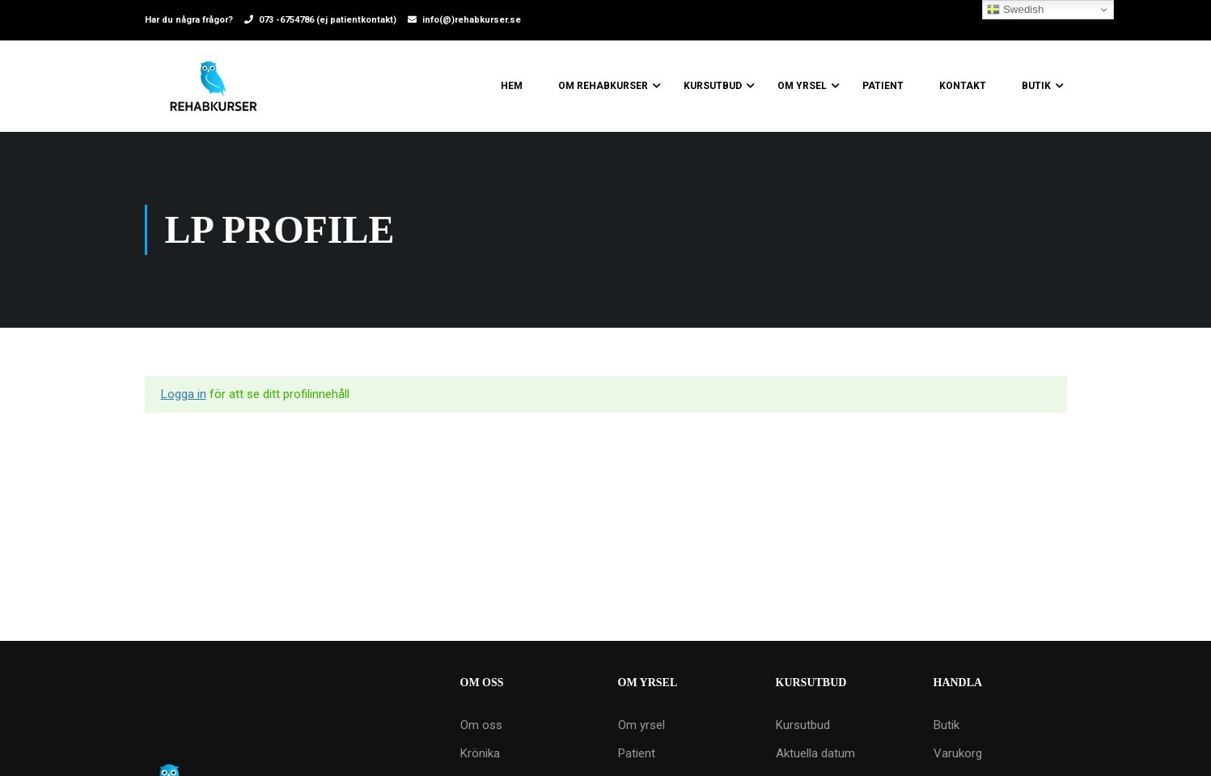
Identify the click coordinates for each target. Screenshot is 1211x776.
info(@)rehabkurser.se (471, 20)
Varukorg (958, 753)
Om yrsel (802, 85)
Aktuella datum (815, 753)
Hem (512, 85)
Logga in (183, 394)
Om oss (481, 725)
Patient (883, 85)
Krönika (480, 753)
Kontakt (962, 85)
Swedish (1015, 9)
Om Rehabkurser (603, 85)
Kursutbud (713, 85)
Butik (1036, 85)
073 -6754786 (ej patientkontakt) (327, 20)
